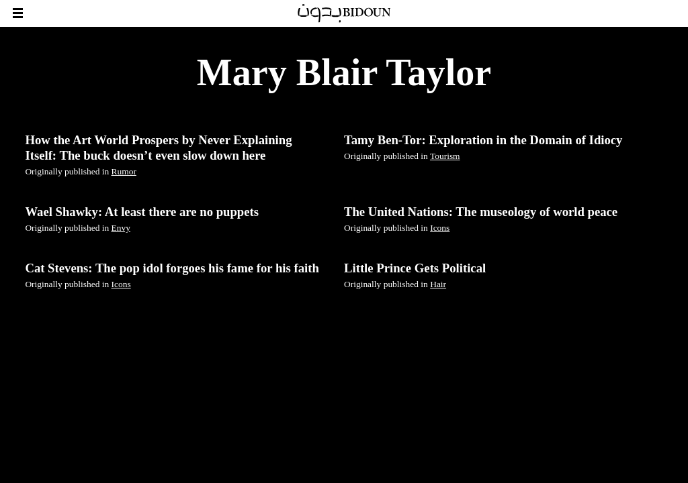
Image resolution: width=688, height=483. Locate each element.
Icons (439, 228)
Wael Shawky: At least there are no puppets (142, 212)
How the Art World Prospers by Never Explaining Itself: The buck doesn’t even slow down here (158, 147)
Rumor (124, 171)
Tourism (445, 156)
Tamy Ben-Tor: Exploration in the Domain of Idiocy (483, 140)
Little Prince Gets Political (415, 268)
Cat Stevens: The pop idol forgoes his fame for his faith (171, 268)
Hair (438, 284)
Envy (121, 228)
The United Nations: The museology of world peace (480, 212)
